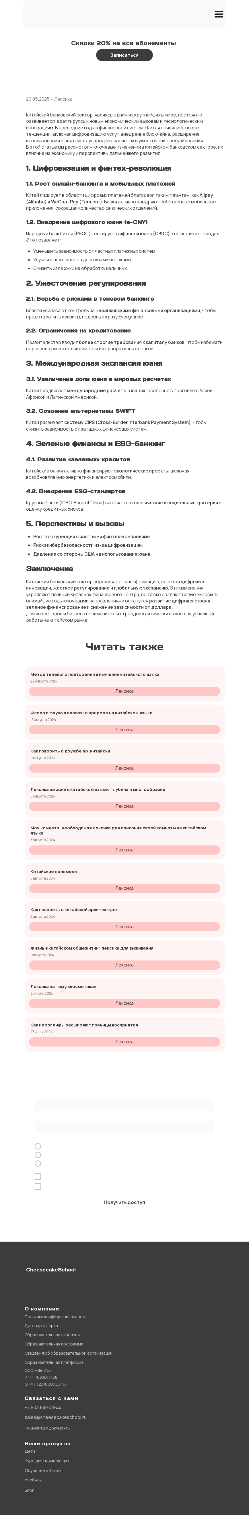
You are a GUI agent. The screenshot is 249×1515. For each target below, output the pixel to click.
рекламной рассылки (149, 1186)
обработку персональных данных (100, 1176)
